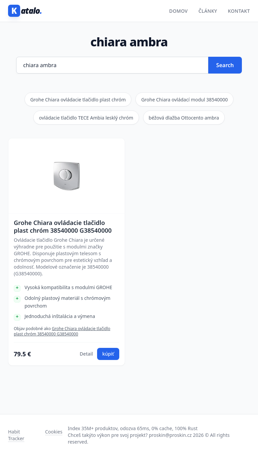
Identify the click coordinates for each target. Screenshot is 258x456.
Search (225, 65)
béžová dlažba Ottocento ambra (184, 118)
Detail (86, 354)
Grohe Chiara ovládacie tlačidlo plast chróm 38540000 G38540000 (63, 226)
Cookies (53, 431)
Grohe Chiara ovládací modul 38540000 (184, 99)
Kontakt (239, 11)
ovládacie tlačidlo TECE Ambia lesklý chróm (86, 118)
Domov (178, 11)
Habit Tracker (16, 435)
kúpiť (108, 354)
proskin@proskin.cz (170, 435)
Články (208, 11)
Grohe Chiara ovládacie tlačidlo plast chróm (78, 99)
